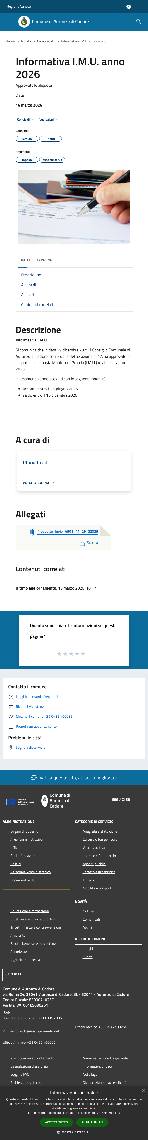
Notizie (88, 911)
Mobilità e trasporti (97, 888)
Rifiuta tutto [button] (92, 1122)
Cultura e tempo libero (100, 839)
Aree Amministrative (26, 839)
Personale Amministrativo (30, 872)
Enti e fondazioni (23, 855)
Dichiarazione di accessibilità (105, 1082)
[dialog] (74, 1113)
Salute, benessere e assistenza (34, 943)
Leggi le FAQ (19, 1074)
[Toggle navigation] (9, 21)
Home (10, 41)
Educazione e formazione (29, 911)
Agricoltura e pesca (25, 959)
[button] (74, 1132)
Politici (15, 863)
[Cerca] (138, 21)
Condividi (26, 119)
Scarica (88, 542)
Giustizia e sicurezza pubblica (32, 919)
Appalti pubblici (94, 863)
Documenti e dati (23, 880)
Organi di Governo (24, 831)
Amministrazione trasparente (105, 1058)
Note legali (91, 1074)
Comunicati (45, 41)
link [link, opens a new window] (117, 1113)
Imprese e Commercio (99, 855)
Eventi (88, 956)
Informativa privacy (98, 1066)
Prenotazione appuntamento (32, 1058)
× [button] (143, 1091)
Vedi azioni (49, 119)
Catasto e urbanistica (99, 872)
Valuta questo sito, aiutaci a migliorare (74, 777)
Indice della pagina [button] (36, 260)
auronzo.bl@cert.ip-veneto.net (34, 1031)
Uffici (14, 847)
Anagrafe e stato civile (100, 831)
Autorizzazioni (21, 951)
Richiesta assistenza (26, 1082)
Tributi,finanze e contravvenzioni (35, 927)
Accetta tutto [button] (56, 1122)
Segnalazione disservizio (29, 1066)
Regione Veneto (19, 6)
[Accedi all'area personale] (128, 6)
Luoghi (88, 948)
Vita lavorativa (94, 847)
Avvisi (87, 927)
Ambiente (17, 935)
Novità (26, 41)
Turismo (89, 880)
